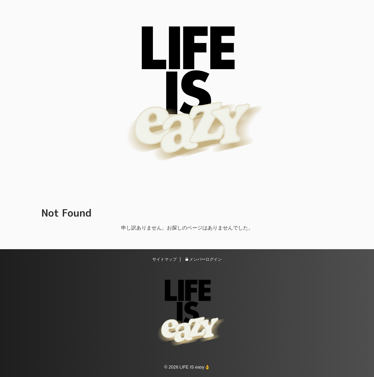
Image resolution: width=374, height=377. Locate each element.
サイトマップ (164, 259)
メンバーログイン (203, 259)
